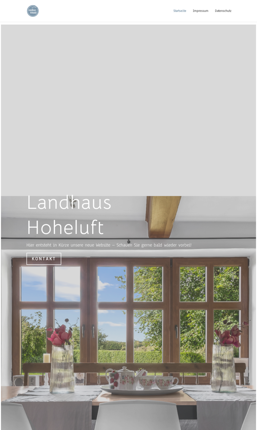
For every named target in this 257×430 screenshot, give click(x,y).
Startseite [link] (179, 11)
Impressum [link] (200, 11)
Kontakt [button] (44, 259)
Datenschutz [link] (223, 11)
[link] (37, 11)
